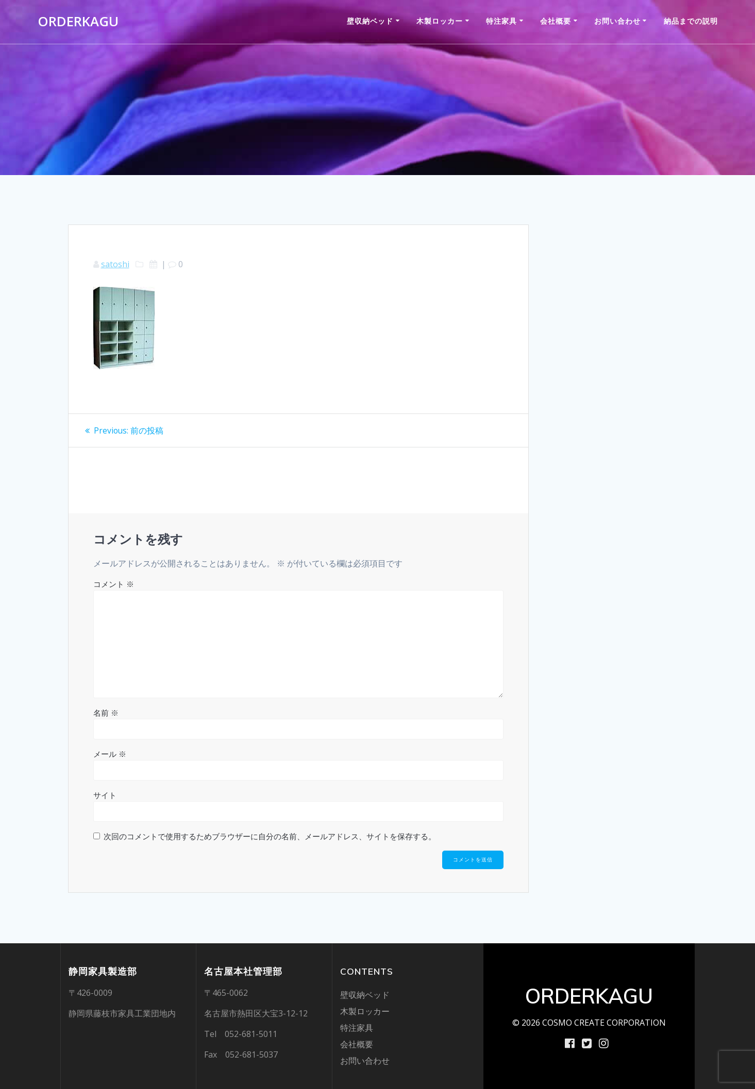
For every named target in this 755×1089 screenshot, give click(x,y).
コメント (113, 584)
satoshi (115, 264)
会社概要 (555, 21)
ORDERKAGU (78, 21)
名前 (106, 712)
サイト (104, 795)
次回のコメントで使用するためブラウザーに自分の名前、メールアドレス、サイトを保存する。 (270, 836)
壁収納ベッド (370, 21)
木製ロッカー (439, 21)
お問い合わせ (617, 21)
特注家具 (501, 21)
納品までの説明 (691, 21)
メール (109, 754)
